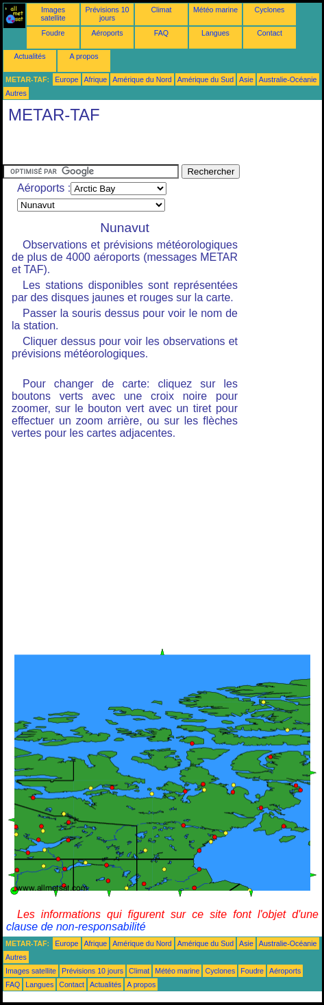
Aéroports (107, 33)
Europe (66, 79)
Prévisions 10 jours (107, 13)
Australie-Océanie (288, 79)
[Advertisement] (112, 147)
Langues (215, 33)
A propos (83, 56)
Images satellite (52, 13)
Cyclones (270, 9)
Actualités (29, 56)
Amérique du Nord (141, 79)
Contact (269, 33)
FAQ (161, 33)
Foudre (53, 33)
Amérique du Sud (205, 79)
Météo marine (215, 9)
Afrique (96, 79)
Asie (246, 79)
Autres (16, 93)
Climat (161, 9)
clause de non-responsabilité (76, 926)
